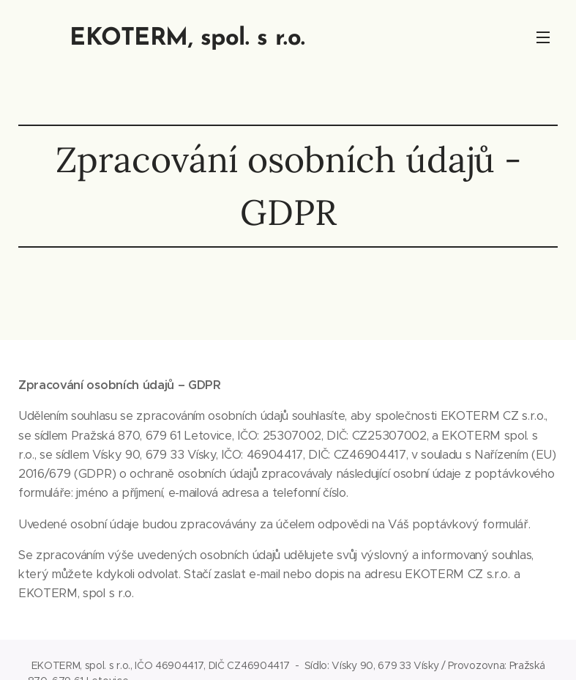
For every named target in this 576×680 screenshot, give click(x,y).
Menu (543, 37)
